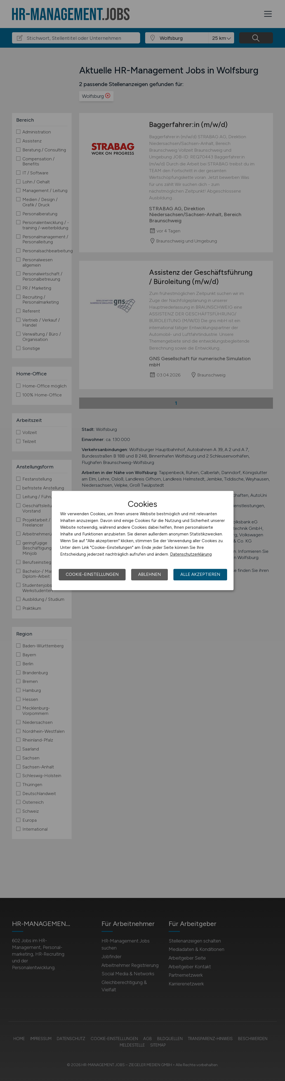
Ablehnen (149, 574)
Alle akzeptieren (200, 574)
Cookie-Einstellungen (92, 574)
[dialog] (143, 540)
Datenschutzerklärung (191, 554)
